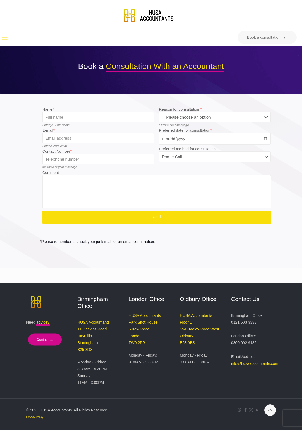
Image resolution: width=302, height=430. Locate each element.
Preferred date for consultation (185, 130)
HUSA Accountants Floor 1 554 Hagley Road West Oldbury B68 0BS (199, 329)
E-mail (48, 130)
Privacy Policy (34, 417)
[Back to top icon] (270, 410)
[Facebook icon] (245, 410)
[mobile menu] (4, 38)
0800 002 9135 (243, 343)
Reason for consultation (180, 109)
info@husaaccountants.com (254, 363)
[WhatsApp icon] (240, 410)
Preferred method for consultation (187, 149)
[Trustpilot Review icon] (257, 410)
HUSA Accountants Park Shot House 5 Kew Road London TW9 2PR (145, 329)
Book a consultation (267, 37)
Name (48, 109)
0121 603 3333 (243, 322)
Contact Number (56, 151)
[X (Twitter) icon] (251, 410)
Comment (50, 172)
